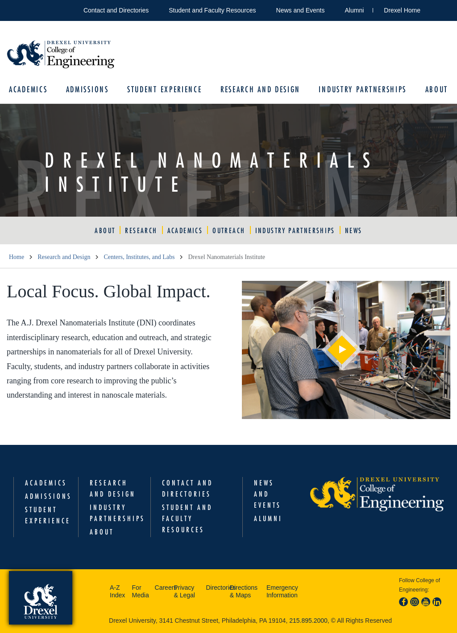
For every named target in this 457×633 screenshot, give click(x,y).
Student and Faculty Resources (212, 10)
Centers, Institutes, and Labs (139, 257)
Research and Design (260, 89)
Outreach (228, 230)
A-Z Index (117, 591)
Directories (215, 587)
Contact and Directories (116, 10)
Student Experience (164, 89)
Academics (28, 89)
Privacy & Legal (184, 591)
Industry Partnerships (363, 89)
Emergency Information (282, 591)
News (353, 230)
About (437, 89)
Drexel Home (402, 10)
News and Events (300, 10)
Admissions (87, 89)
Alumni (354, 10)
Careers (162, 587)
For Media (140, 591)
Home (16, 257)
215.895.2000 (308, 620)
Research (141, 230)
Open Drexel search (436, 9)
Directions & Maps (244, 591)
